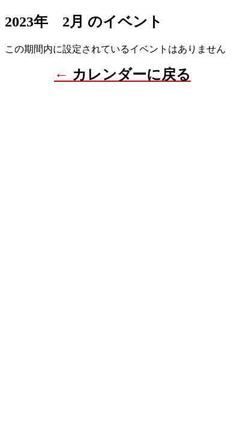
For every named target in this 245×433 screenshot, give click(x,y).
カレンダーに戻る (131, 74)
